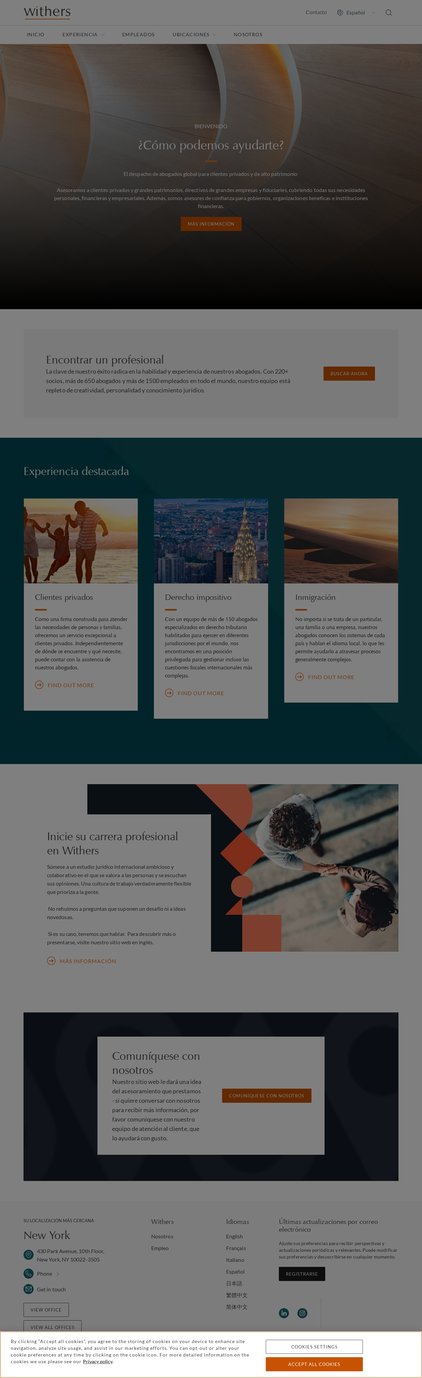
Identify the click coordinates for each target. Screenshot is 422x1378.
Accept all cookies (314, 1364)
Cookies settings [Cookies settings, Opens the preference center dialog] (314, 1346)
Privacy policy (98, 1361)
